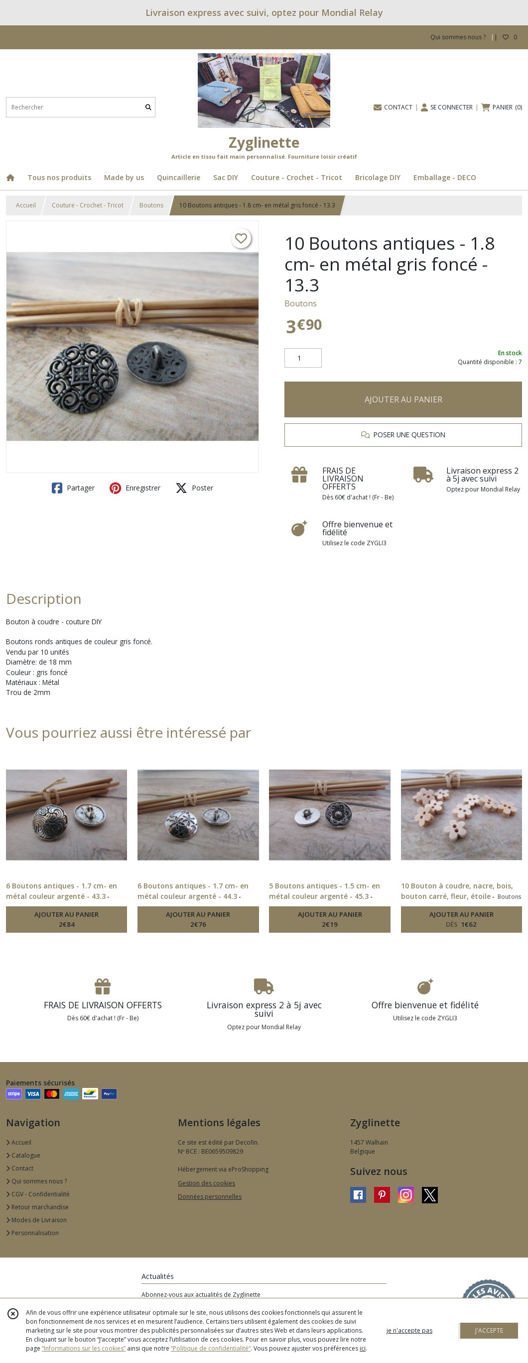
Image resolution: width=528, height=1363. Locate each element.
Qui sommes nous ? (36, 1181)
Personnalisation (32, 1233)
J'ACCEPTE (489, 1330)
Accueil (26, 205)
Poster (194, 488)
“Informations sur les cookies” (84, 1348)
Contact (19, 1168)
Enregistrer (135, 488)
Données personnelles (210, 1196)
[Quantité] (303, 358)
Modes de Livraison (36, 1220)
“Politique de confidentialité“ (211, 1348)
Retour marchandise (37, 1207)
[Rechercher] (148, 107)
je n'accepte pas (409, 1330)
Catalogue (23, 1155)
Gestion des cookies (206, 1183)
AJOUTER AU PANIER (403, 399)
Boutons (151, 205)
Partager (73, 488)
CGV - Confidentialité (38, 1194)
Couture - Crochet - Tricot (88, 205)
